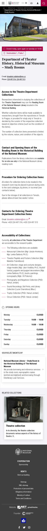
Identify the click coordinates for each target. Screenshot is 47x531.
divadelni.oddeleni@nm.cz (16, 76)
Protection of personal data (23, 489)
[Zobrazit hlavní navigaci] (3, 3)
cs (23, 3)
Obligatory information (23, 492)
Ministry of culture (23, 495)
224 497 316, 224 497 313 (16, 79)
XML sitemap (23, 485)
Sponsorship (23, 465)
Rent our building (23, 475)
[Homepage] (13, 3)
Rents (23, 471)
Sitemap (23, 482)
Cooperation (23, 461)
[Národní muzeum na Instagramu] (29, 527)
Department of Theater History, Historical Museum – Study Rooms (23, 63)
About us (11, 8)
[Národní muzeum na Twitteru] (24, 527)
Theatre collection (15, 425)
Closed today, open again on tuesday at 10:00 (22, 49)
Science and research (25, 8)
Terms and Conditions (23, 498)
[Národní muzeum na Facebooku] (19, 527)
